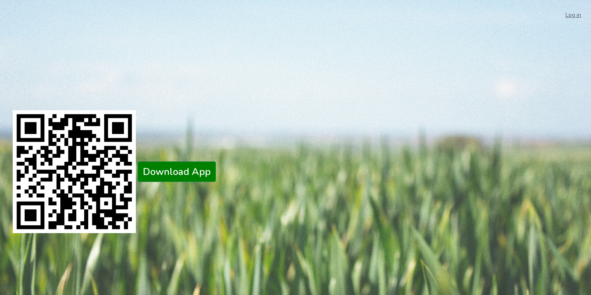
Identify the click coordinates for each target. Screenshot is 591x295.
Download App (177, 171)
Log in (573, 15)
